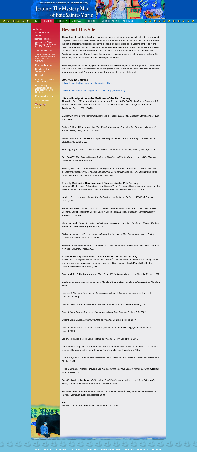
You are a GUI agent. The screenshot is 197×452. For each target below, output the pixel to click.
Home (36, 21)
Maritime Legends (43, 65)
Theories (92, 21)
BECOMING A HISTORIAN (149, 449)
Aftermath (77, 21)
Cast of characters (42, 32)
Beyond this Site (41, 100)
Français (37, 107)
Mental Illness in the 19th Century (44, 80)
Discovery (61, 21)
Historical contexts (42, 39)
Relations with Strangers (42, 70)
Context (47, 21)
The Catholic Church (45, 50)
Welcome (37, 29)
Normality (39, 75)
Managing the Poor (44, 96)
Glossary (37, 35)
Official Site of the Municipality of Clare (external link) (87, 83)
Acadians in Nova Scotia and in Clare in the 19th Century (45, 44)
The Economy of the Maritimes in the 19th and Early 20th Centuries (45, 57)
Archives (128, 21)
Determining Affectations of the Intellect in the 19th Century (44, 88)
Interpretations (110, 21)
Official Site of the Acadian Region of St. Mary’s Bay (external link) (93, 90)
